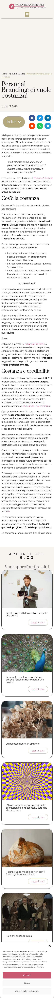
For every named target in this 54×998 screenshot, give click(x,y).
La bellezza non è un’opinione (23, 743)
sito (8, 511)
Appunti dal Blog (17, 73)
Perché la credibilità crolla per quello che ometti (27, 614)
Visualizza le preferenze (27, 991)
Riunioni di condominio (19, 935)
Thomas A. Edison (42, 178)
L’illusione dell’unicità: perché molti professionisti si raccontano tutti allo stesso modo (26, 808)
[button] (49, 945)
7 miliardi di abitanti (33, 343)
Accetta (27, 975)
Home (4, 73)
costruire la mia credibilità (36, 405)
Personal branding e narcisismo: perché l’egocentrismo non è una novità (25, 680)
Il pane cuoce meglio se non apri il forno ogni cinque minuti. (25, 873)
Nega (27, 983)
